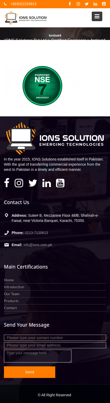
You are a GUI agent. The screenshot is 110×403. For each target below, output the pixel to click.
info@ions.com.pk (38, 245)
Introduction (14, 287)
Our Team (12, 294)
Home (9, 280)
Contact (10, 307)
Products (11, 301)
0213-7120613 (36, 232)
